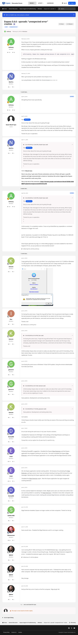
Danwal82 (11, 437)
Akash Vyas (42, 144)
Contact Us (13, 632)
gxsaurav (11, 369)
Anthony (9, 31)
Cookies (20, 632)
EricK (11, 456)
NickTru (11, 82)
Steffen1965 (11, 515)
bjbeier (11, 555)
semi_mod (26, 604)
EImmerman (11, 535)
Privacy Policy (6, 632)
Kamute (11, 266)
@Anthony (27, 119)
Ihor (11, 319)
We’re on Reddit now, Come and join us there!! (16, 15)
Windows (24, 31)
